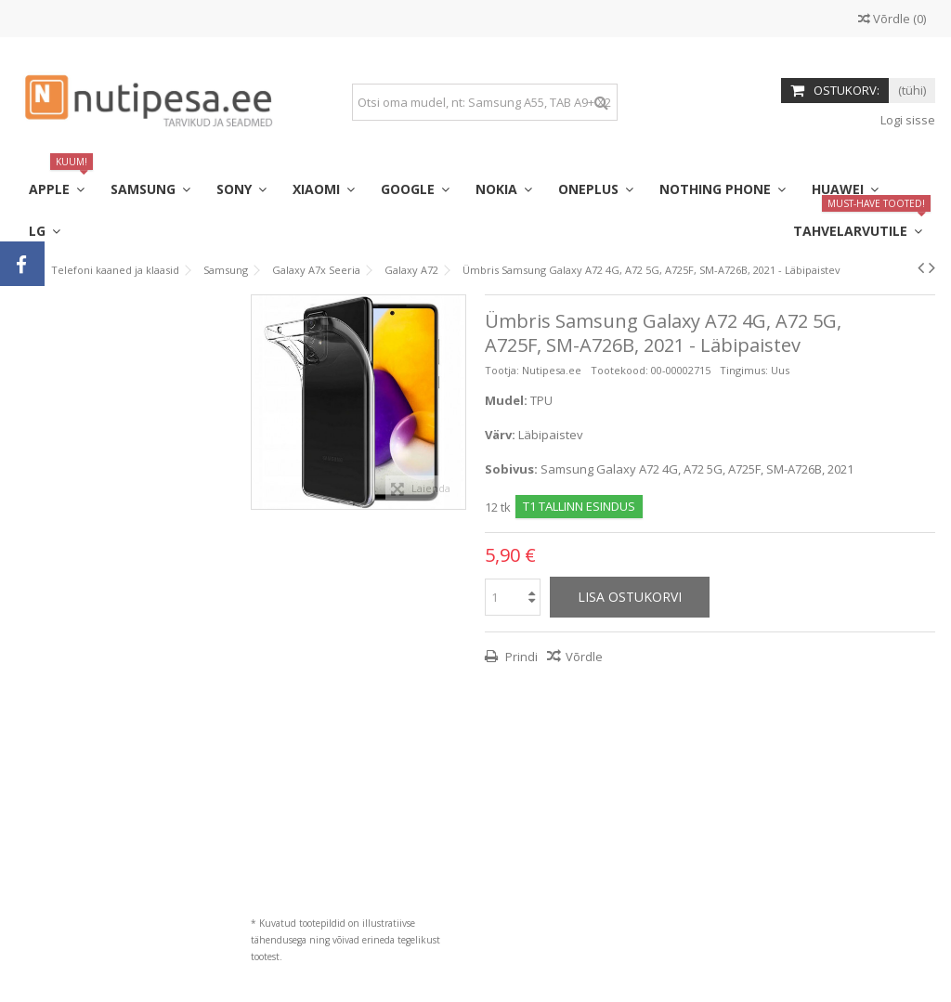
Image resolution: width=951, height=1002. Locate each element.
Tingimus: (744, 370)
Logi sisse (906, 119)
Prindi (520, 656)
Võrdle (584, 656)
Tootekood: (619, 370)
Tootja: (502, 370)
